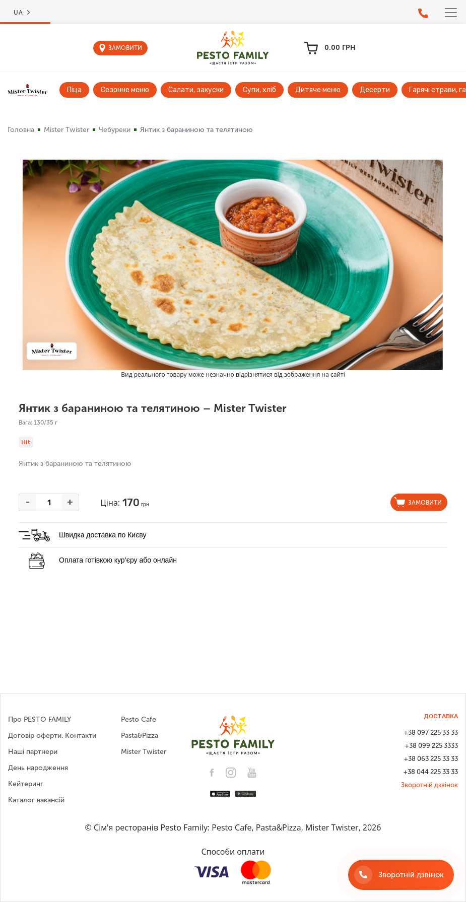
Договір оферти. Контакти (52, 735)
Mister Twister (66, 129)
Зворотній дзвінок (429, 785)
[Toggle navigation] (450, 12)
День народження (38, 768)
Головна (21, 129)
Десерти (375, 90)
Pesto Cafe (138, 719)
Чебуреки (114, 129)
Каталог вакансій (36, 800)
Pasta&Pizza (139, 735)
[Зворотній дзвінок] (401, 875)
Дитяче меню (318, 90)
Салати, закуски (196, 90)
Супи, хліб (259, 90)
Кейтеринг (25, 784)
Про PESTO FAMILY (39, 719)
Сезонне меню (125, 90)
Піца (74, 90)
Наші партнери (32, 751)
